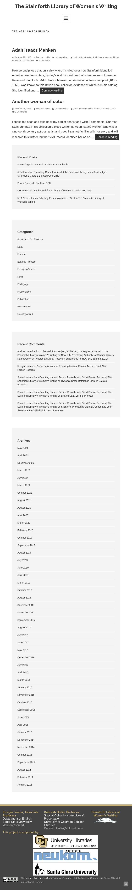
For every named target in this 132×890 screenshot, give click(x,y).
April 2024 (22, 455)
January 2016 (24, 687)
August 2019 (24, 552)
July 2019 (22, 560)
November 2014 (26, 747)
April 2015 (22, 724)
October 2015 (24, 702)
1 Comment (44, 60)
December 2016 (26, 657)
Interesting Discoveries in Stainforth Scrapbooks (43, 164)
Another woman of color (38, 101)
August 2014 (24, 769)
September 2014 (26, 762)
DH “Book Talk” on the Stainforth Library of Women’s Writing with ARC (54, 190)
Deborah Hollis (43, 57)
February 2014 (25, 777)
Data (20, 246)
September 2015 (26, 710)
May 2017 (22, 650)
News (20, 276)
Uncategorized (61, 57)
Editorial (21, 254)
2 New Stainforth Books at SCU (34, 183)
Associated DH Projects (30, 239)
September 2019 (26, 545)
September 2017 (26, 620)
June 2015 (23, 717)
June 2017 (23, 642)
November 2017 (26, 612)
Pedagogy (22, 284)
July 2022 (22, 478)
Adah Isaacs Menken (34, 50)
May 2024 (22, 448)
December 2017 (26, 605)
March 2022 (23, 485)
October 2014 (24, 754)
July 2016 (22, 665)
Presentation (24, 291)
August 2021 (24, 500)
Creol (113, 109)
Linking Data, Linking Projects (77, 395)
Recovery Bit (24, 306)
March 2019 (23, 582)
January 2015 (24, 732)
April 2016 (22, 672)
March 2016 (23, 680)
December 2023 (26, 463)
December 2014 (26, 739)
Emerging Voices (26, 269)
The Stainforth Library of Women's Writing (66, 6)
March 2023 (23, 470)
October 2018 (24, 590)
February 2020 (25, 530)
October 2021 (24, 493)
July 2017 (22, 635)
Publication (23, 299)
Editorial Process (26, 261)
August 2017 (24, 627)
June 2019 (23, 567)
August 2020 (24, 508)
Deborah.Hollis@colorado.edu (63, 828)
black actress (28, 60)
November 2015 (26, 695)
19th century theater (82, 57)
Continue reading (53, 90)
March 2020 (23, 522)
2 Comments (21, 112)
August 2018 (24, 597)
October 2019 (24, 537)
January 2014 (24, 784)
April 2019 (22, 575)
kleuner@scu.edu (14, 825)
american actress (101, 109)
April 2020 (22, 515)
